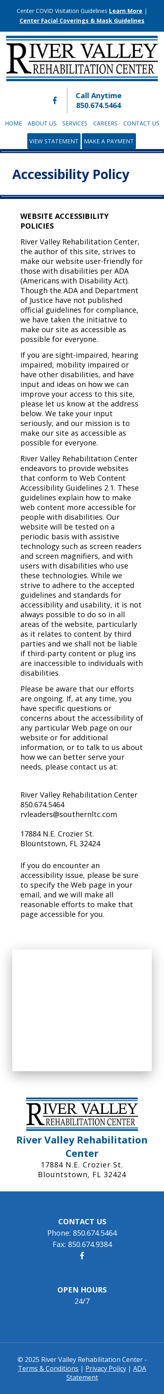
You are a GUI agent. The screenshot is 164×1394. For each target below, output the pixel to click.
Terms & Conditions (48, 1368)
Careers (105, 123)
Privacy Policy (105, 1368)
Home (13, 123)
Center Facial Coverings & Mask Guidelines (82, 20)
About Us (42, 123)
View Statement (54, 141)
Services (74, 123)
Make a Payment (109, 141)
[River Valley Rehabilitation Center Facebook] (55, 100)
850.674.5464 (98, 105)
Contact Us (141, 123)
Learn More (125, 11)
